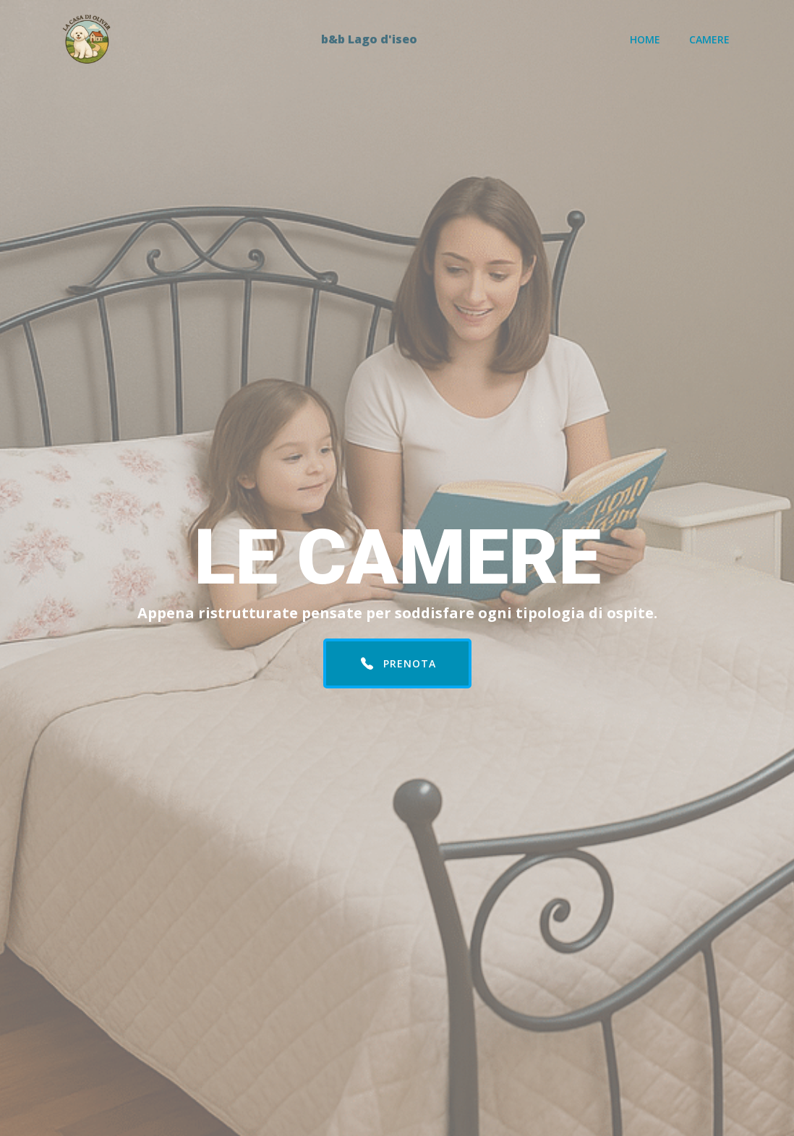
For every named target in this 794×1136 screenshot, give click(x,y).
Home (645, 39)
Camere (709, 39)
